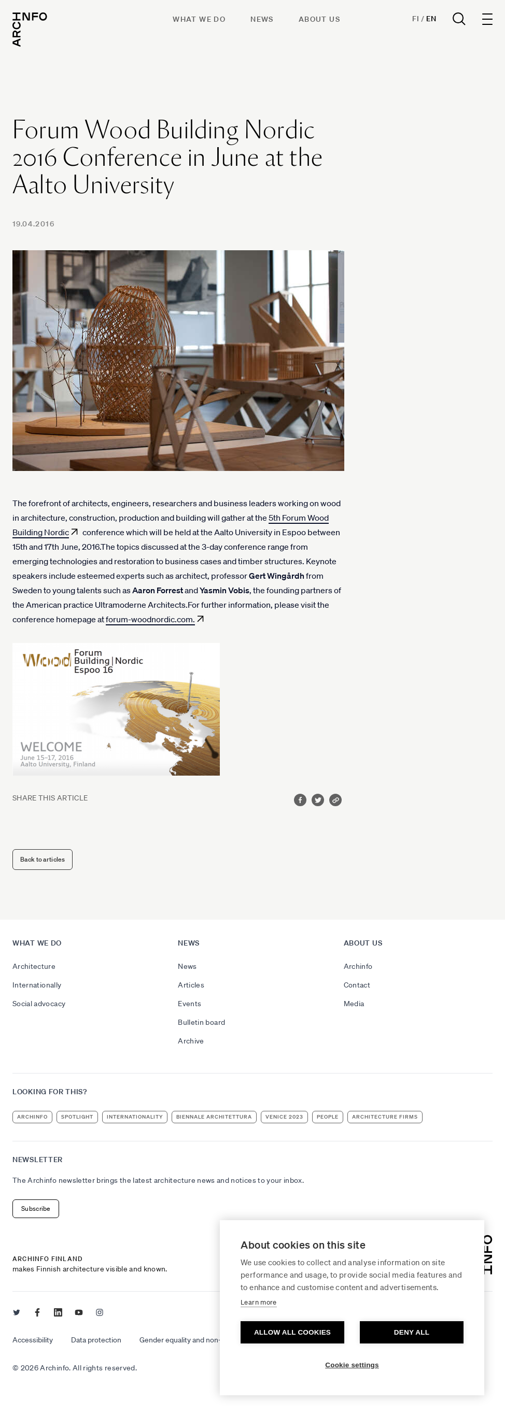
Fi (415, 18)
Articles (191, 985)
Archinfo (358, 966)
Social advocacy (38, 1003)
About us (319, 19)
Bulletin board (201, 1022)
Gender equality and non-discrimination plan (210, 1340)
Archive (191, 1041)
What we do (199, 19)
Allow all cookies (292, 1332)
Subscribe (35, 1208)
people (328, 1117)
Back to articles (42, 859)
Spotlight (77, 1117)
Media (354, 1003)
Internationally (36, 985)
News (262, 19)
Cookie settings (352, 1365)
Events (189, 1003)
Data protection (96, 1340)
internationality (135, 1117)
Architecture (33, 966)
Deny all (411, 1332)
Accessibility (32, 1340)
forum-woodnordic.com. (150, 619)
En (431, 18)
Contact (357, 985)
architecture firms (385, 1117)
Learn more (259, 1302)
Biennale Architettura (214, 1117)
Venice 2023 (284, 1117)
